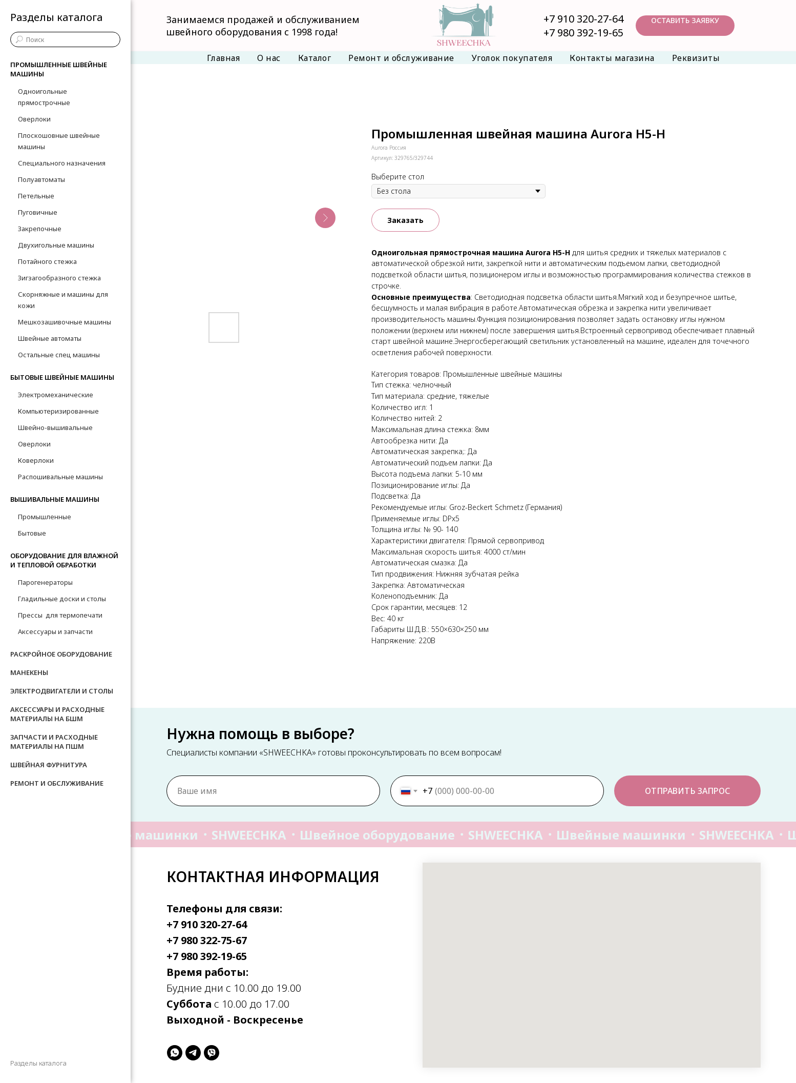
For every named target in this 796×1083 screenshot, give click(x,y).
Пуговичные (37, 212)
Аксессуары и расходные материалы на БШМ (57, 714)
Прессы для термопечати (60, 615)
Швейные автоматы (49, 338)
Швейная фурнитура (48, 764)
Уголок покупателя (512, 58)
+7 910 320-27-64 (583, 19)
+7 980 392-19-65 (583, 32)
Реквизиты (696, 58)
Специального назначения (62, 163)
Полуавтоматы (41, 179)
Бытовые (32, 533)
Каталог (314, 58)
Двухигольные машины (56, 245)
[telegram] (193, 1052)
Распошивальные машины (60, 476)
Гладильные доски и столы (62, 598)
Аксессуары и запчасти (55, 631)
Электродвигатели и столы (61, 691)
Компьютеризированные (58, 411)
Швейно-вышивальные (55, 427)
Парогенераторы (45, 582)
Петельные (36, 195)
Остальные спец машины (59, 354)
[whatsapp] (174, 1052)
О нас (269, 58)
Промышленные (44, 516)
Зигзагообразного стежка (59, 277)
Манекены (29, 672)
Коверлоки (36, 460)
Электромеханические (55, 394)
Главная (223, 58)
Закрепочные (39, 228)
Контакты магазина (612, 58)
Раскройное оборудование (61, 654)
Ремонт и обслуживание (401, 58)
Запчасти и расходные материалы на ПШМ (54, 741)
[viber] (211, 1052)
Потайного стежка (47, 261)
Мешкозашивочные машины (64, 321)
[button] (685, 25)
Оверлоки (34, 119)
